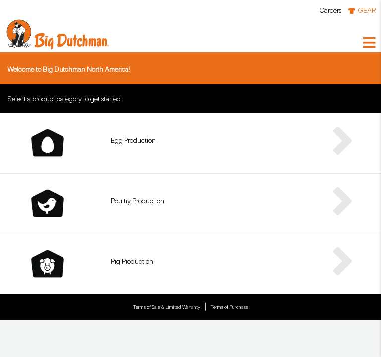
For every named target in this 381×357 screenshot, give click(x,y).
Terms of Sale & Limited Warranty (166, 307)
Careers (330, 10)
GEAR (367, 10)
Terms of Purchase (229, 307)
